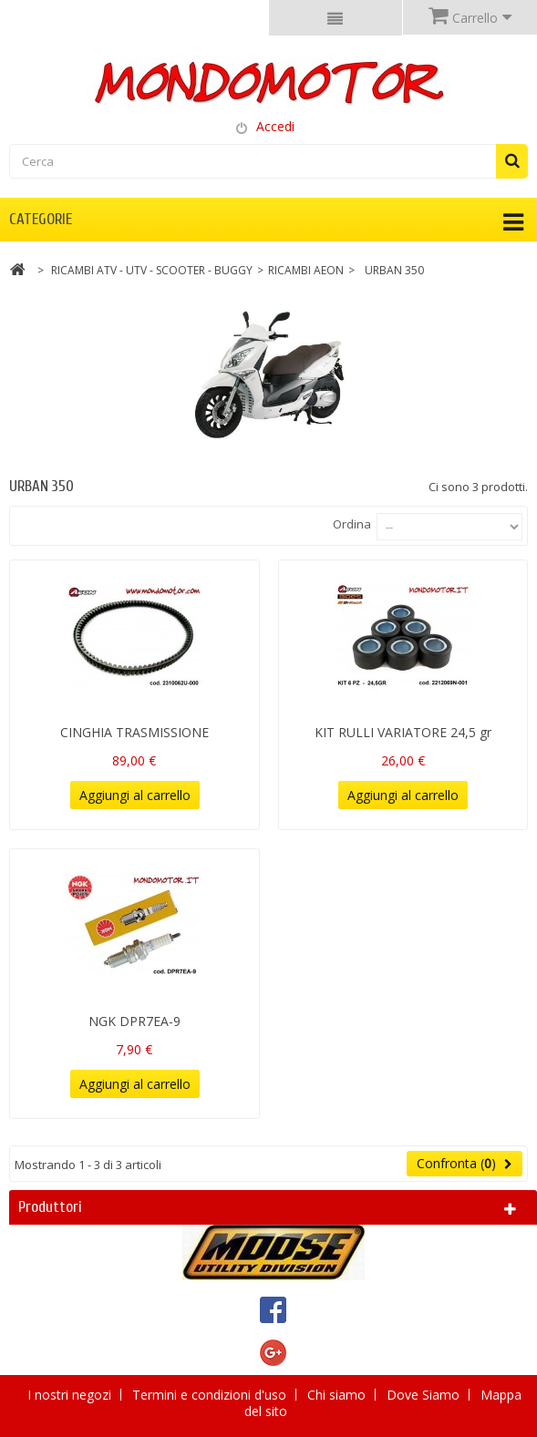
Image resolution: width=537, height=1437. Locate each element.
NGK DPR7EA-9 (134, 1021)
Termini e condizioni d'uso (211, 1394)
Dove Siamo (425, 1394)
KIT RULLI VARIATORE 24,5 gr (403, 732)
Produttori (50, 1207)
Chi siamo (338, 1394)
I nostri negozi (71, 1394)
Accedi (275, 126)
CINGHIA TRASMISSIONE (134, 732)
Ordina (352, 524)
